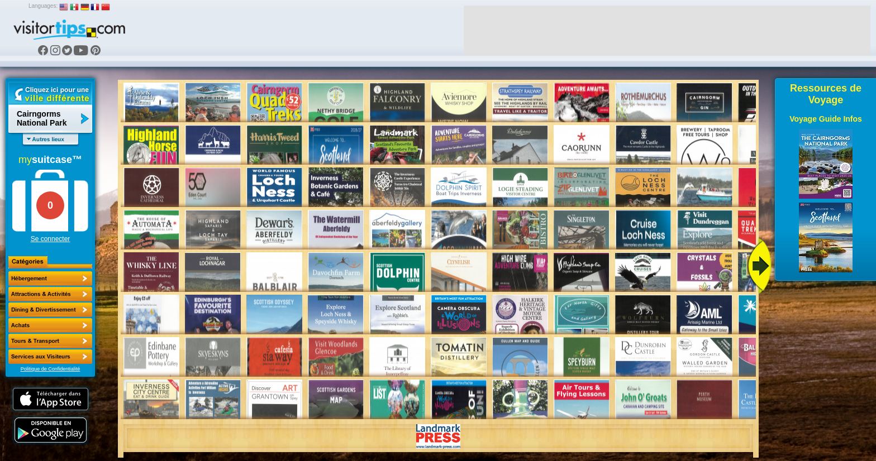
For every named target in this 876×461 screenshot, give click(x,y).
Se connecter (50, 239)
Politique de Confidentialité (50, 369)
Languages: (43, 6)
